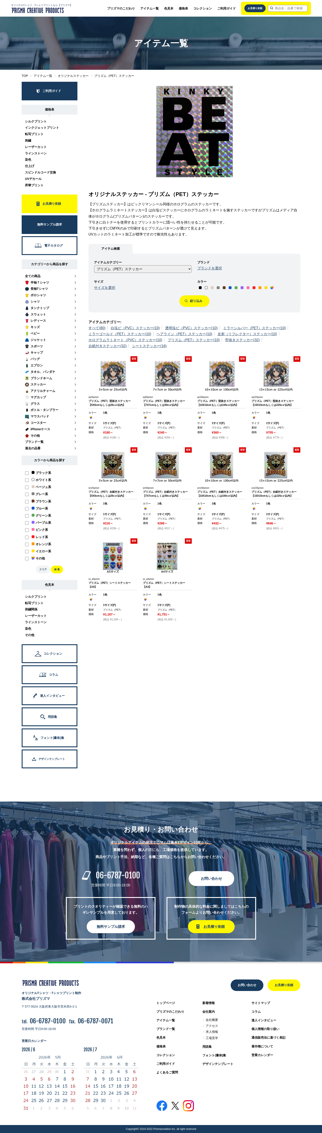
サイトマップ (260, 1003)
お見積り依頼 (255, 8)
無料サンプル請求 (111, 927)
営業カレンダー (262, 1055)
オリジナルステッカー (73, 76)
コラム (256, 1011)
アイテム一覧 (149, 8)
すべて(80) (96, 328)
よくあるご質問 (167, 1072)
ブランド (203, 262)
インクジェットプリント (42, 127)
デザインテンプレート (217, 1064)
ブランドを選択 (209, 268)
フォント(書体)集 (214, 1055)
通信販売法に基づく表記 (268, 1037)
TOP (25, 76)
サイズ (98, 281)
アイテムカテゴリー (108, 262)
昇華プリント (34, 185)
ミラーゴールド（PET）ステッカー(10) (119, 334)
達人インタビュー (263, 1020)
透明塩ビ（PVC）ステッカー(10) (191, 328)
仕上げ (29, 166)
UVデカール (33, 179)
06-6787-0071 (95, 1021)
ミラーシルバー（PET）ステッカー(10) (254, 328)
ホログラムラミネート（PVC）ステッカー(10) (125, 340)
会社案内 (208, 1011)
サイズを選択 (104, 288)
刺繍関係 (31, 609)
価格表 (183, 8)
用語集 (207, 1046)
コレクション (202, 8)
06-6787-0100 (118, 875)
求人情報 (212, 1032)
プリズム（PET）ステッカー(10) (194, 340)
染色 (28, 159)
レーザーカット (36, 147)
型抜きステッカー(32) (242, 340)
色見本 (168, 8)
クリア (43, 569)
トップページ (165, 1003)
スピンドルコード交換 (40, 172)
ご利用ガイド (226, 8)
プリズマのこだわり (121, 8)
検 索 (57, 569)
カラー (202, 281)
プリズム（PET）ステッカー (114, 76)
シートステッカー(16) (149, 346)
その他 (29, 635)
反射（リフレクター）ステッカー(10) (247, 334)
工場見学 (212, 1038)
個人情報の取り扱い (265, 1029)
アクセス (212, 1026)
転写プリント (34, 134)
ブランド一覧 (165, 1029)
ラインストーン (36, 153)
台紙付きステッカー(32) (107, 346)
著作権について (262, 1046)
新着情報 (208, 1003)
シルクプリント (36, 121)
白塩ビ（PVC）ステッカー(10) (135, 328)
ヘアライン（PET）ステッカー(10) (184, 334)
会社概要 (212, 1020)
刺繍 (28, 140)
